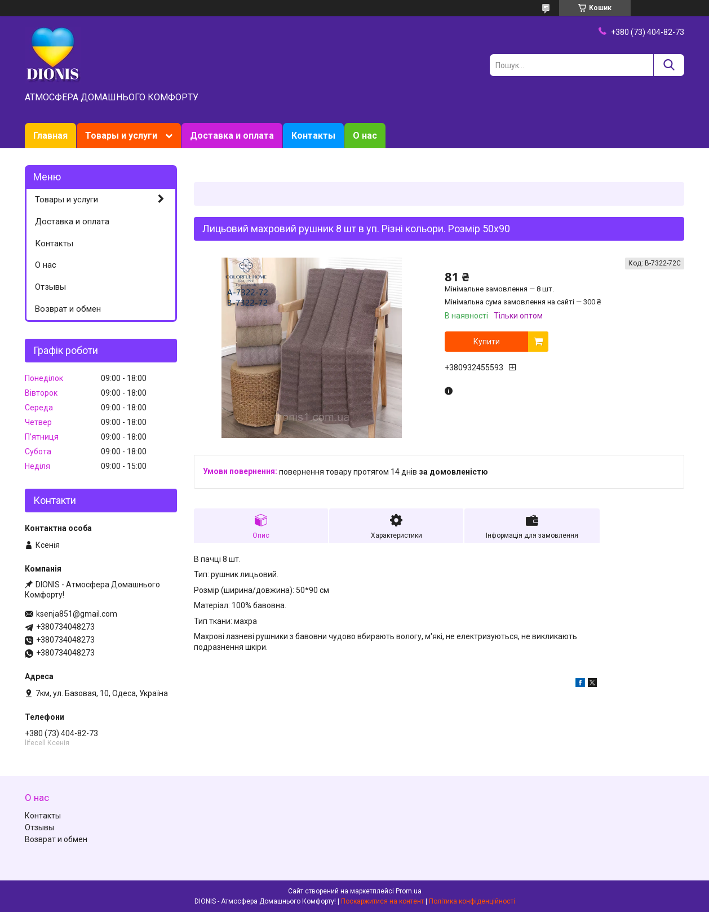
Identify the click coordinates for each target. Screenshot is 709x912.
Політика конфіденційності (472, 901)
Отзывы (50, 287)
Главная (50, 135)
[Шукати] (668, 65)
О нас (365, 135)
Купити (486, 341)
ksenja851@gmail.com (76, 613)
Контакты (313, 135)
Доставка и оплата (232, 135)
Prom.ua (409, 891)
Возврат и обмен (68, 309)
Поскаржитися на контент (382, 901)
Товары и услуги (121, 135)
